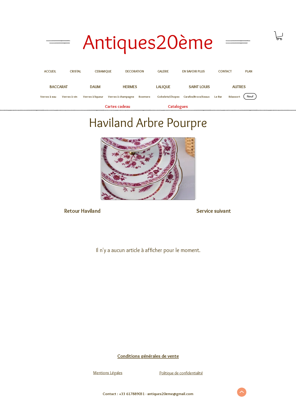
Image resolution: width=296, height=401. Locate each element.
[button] (279, 35)
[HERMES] (129, 87)
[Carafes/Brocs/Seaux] (197, 96)
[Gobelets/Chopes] (168, 96)
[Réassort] (234, 96)
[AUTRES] (239, 87)
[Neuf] (250, 96)
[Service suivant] (213, 211)
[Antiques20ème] (148, 41)
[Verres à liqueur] (93, 96)
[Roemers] (144, 96)
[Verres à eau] (48, 96)
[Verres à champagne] (121, 96)
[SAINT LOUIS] (199, 87)
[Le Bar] (218, 96)
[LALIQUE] (163, 87)
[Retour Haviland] (82, 211)
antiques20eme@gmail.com (170, 393)
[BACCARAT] (58, 87)
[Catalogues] (178, 106)
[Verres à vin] (69, 96)
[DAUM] (95, 87)
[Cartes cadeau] (117, 106)
